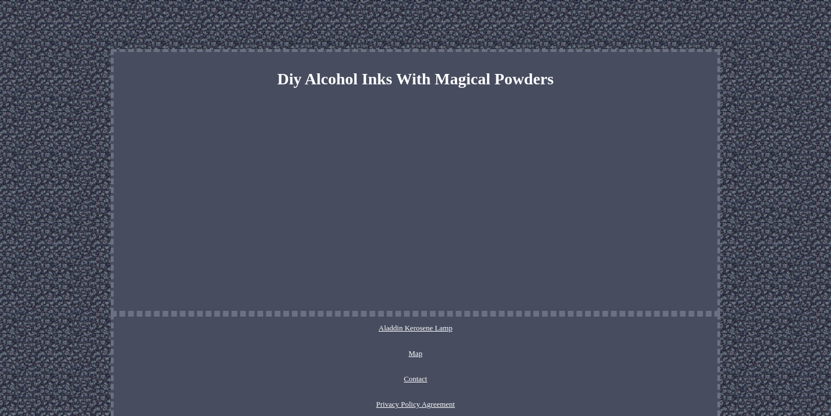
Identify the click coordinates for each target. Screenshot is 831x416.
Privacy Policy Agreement (450, 328)
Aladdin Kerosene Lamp (298, 328)
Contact (386, 328)
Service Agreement (531, 328)
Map (355, 328)
